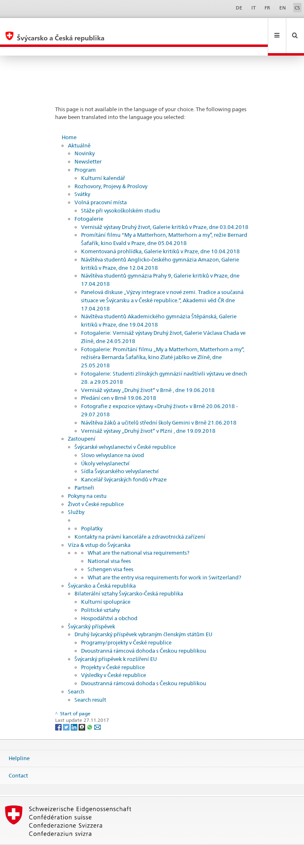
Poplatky (91, 510)
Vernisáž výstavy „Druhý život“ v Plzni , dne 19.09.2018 (148, 413)
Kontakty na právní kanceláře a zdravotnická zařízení (139, 519)
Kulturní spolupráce (105, 584)
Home (69, 119)
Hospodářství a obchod (109, 600)
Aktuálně (79, 127)
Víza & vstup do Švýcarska (99, 527)
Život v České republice (96, 486)
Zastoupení (81, 421)
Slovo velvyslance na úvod (112, 437)
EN (282, 8)
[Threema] (82, 709)
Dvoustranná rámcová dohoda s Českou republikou (143, 633)
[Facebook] (59, 709)
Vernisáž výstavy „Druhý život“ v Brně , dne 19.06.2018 (148, 372)
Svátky (82, 176)
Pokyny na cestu (87, 478)
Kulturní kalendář (103, 160)
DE (239, 8)
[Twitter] (67, 709)
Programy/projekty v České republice (126, 624)
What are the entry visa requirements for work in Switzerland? (164, 559)
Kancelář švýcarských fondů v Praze (124, 461)
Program (85, 152)
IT (253, 8)
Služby (76, 494)
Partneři (84, 470)
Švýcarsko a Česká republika (102, 568)
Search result (90, 682)
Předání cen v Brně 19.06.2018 (118, 380)
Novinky (84, 135)
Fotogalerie (88, 201)
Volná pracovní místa (100, 184)
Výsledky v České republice (113, 657)
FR (267, 8)
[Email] (97, 709)
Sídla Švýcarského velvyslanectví (120, 453)
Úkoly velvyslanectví (105, 445)
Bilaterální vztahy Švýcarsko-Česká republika (128, 575)
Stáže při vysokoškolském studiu (120, 192)
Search (76, 673)
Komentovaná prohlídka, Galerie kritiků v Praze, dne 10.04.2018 (160, 233)
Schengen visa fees (110, 551)
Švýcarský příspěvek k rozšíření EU (115, 641)
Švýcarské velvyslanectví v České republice (125, 429)
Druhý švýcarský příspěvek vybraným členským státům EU (143, 616)
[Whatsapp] (90, 709)
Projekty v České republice (113, 649)
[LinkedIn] (75, 709)
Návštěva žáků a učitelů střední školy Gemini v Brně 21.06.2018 (159, 404)
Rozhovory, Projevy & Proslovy (110, 168)
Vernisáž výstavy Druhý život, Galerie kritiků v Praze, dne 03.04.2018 (164, 209)
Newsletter (88, 143)
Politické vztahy (100, 592)
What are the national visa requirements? (138, 535)
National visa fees (109, 543)
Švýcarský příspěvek (91, 608)
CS (297, 8)
